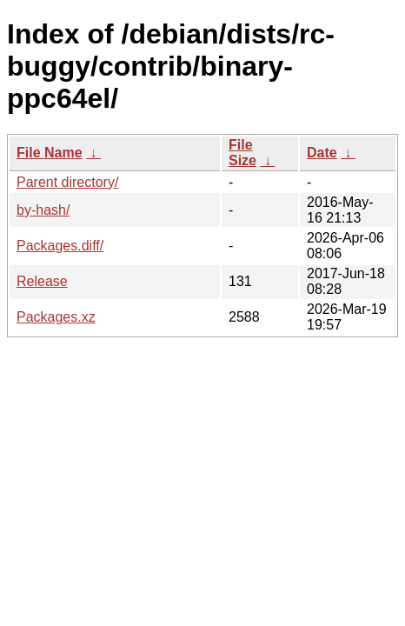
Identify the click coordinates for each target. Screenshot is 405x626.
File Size (242, 152)
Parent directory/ (67, 182)
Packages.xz (56, 317)
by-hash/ (43, 210)
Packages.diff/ (60, 245)
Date (322, 152)
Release (42, 281)
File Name (50, 152)
